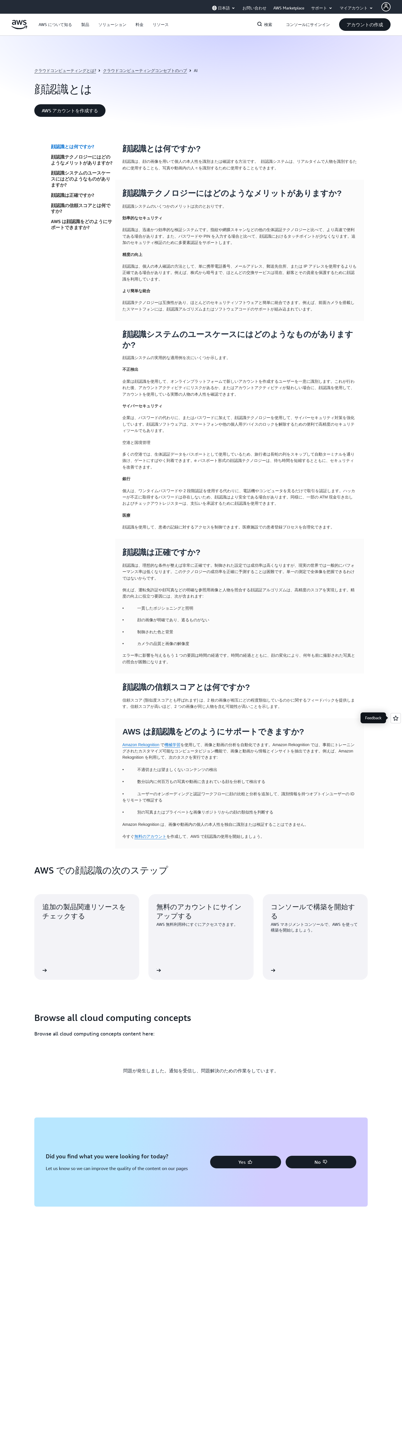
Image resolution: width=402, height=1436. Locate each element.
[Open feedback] (396, 718)
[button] (55, 24)
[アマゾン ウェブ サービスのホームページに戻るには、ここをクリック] (19, 27)
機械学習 (172, 744)
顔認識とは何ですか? (72, 146)
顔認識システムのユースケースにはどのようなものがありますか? (80, 179)
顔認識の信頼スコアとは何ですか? (80, 208)
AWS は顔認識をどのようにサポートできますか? (81, 224)
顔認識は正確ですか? (72, 195)
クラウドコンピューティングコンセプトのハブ (145, 70)
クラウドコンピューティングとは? (65, 70)
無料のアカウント (150, 836)
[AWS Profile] (386, 6)
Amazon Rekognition (140, 744)
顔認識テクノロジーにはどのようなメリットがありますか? (81, 160)
